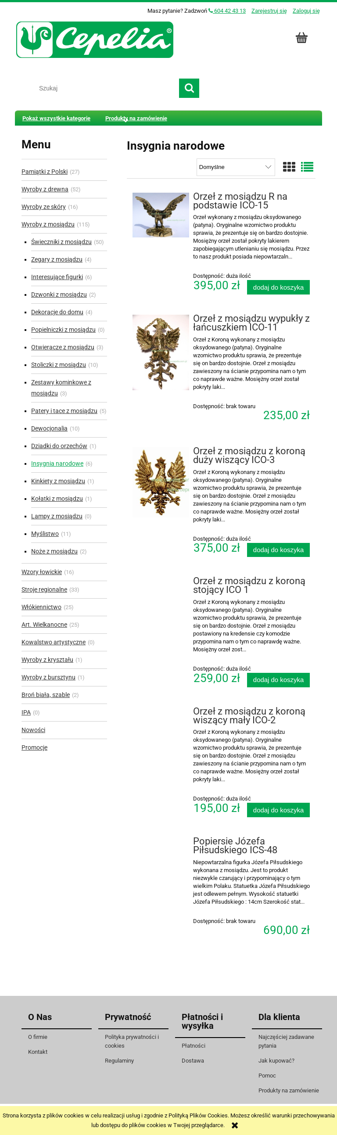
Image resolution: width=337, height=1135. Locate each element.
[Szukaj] (189, 88)
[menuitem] (56, 118)
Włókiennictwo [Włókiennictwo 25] (41, 607)
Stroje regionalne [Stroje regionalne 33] (44, 589)
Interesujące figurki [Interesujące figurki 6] (57, 276)
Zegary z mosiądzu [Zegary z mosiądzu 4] (56, 259)
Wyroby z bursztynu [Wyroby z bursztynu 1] (48, 677)
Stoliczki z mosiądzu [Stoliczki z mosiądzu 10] (58, 364)
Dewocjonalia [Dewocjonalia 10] (49, 428)
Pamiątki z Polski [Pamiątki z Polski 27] (45, 171)
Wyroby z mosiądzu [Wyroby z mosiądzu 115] (48, 224)
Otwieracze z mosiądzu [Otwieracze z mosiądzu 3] (62, 347)
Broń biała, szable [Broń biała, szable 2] (46, 694)
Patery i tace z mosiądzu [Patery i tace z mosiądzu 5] (64, 410)
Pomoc (267, 1075)
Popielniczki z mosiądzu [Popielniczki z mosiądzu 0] (63, 329)
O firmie (37, 1037)
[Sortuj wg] (236, 167)
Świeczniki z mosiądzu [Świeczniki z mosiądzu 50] (61, 241)
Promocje (34, 747)
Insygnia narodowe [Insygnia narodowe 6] (57, 463)
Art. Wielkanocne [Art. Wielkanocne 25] (44, 624)
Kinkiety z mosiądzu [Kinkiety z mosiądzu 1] (58, 481)
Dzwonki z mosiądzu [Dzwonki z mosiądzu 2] (59, 294)
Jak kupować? (276, 1060)
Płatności (193, 1045)
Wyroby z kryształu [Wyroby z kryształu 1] (47, 659)
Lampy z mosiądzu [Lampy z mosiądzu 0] (56, 516)
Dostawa (193, 1060)
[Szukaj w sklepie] (105, 88)
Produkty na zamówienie (288, 1090)
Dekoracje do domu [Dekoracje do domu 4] (57, 312)
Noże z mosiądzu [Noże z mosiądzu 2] (54, 551)
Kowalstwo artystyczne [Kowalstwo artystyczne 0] (54, 642)
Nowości (33, 729)
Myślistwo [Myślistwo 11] (45, 533)
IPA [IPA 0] (26, 712)
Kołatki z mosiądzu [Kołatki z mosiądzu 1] (57, 498)
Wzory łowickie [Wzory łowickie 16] (42, 571)
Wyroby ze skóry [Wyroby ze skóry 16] (44, 206)
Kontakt (37, 1052)
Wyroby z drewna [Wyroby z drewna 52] (45, 189)
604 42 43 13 (227, 10)
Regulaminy (119, 1060)
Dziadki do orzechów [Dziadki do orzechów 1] (59, 445)
